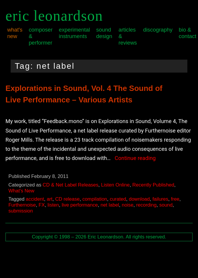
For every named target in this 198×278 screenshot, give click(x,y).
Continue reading (135, 158)
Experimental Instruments (74, 33)
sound (166, 205)
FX (41, 205)
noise (128, 205)
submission (20, 211)
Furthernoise (22, 205)
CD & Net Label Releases (70, 185)
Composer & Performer (41, 36)
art (49, 199)
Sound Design (104, 33)
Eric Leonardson (54, 15)
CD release (67, 199)
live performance (80, 205)
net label (109, 205)
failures (160, 199)
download (139, 199)
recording (146, 205)
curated (118, 199)
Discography (157, 30)
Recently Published (153, 185)
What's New (14, 33)
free (175, 199)
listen (53, 205)
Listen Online (115, 185)
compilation (94, 199)
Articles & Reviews (128, 36)
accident (35, 199)
